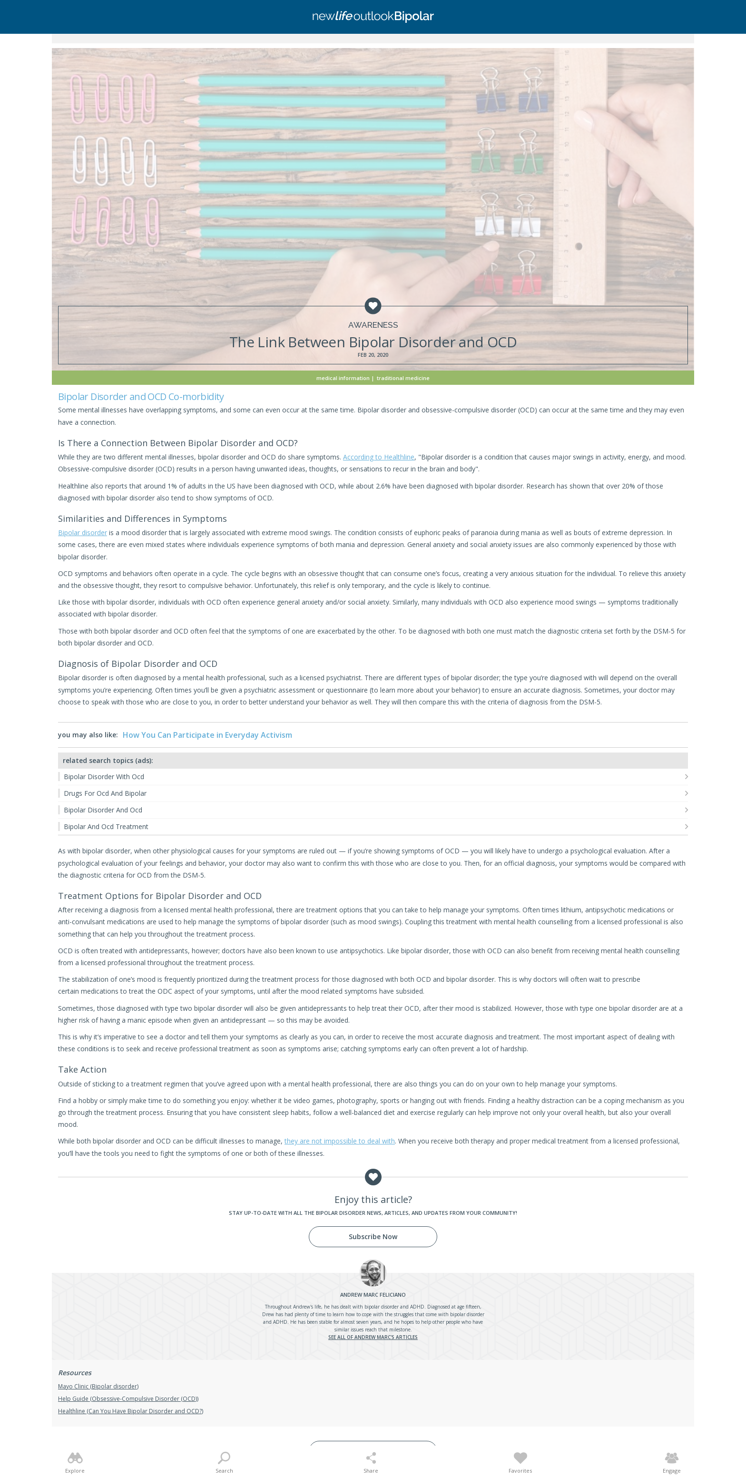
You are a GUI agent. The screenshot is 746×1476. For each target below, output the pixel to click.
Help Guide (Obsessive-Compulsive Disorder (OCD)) (128, 1399)
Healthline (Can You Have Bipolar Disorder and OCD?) (130, 1411)
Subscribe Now (373, 1236)
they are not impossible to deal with (340, 1140)
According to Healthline (378, 456)
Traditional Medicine (403, 377)
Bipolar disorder (82, 532)
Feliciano (373, 1294)
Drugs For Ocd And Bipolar (105, 793)
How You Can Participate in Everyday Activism (207, 735)
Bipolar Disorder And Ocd (103, 809)
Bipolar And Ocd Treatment (106, 826)
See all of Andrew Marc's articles (373, 1337)
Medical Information (343, 377)
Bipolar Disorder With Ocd (104, 776)
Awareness (373, 325)
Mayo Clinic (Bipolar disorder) (98, 1386)
